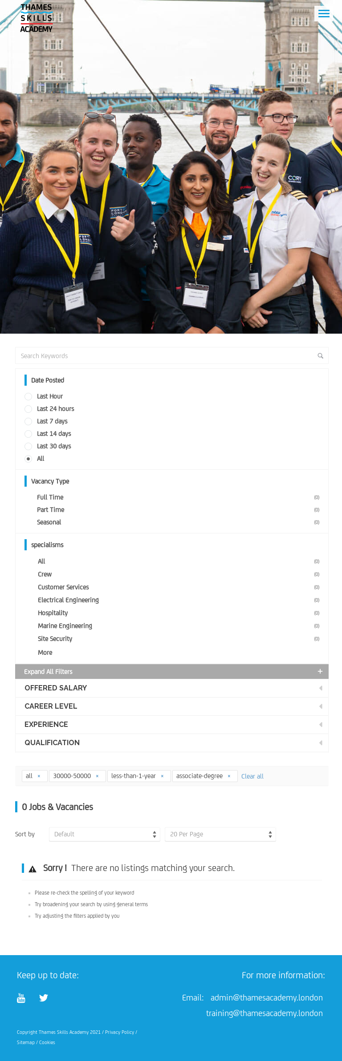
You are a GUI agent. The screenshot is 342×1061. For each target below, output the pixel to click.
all (33, 775)
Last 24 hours (55, 408)
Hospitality (180, 613)
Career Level (50, 706)
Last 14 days (54, 433)
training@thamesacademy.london (264, 1013)
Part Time (180, 509)
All (40, 458)
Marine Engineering (180, 625)
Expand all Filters (174, 671)
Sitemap (26, 1042)
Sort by (25, 834)
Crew (180, 574)
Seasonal (180, 522)
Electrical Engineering (180, 600)
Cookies (47, 1042)
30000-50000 (76, 775)
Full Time (180, 497)
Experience (46, 724)
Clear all (252, 776)
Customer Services (180, 587)
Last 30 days (54, 446)
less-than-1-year (137, 775)
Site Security (180, 638)
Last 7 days (52, 421)
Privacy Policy (119, 1032)
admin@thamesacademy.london (267, 997)
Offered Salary (55, 688)
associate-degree (203, 775)
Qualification (52, 742)
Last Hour (50, 396)
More (45, 652)
